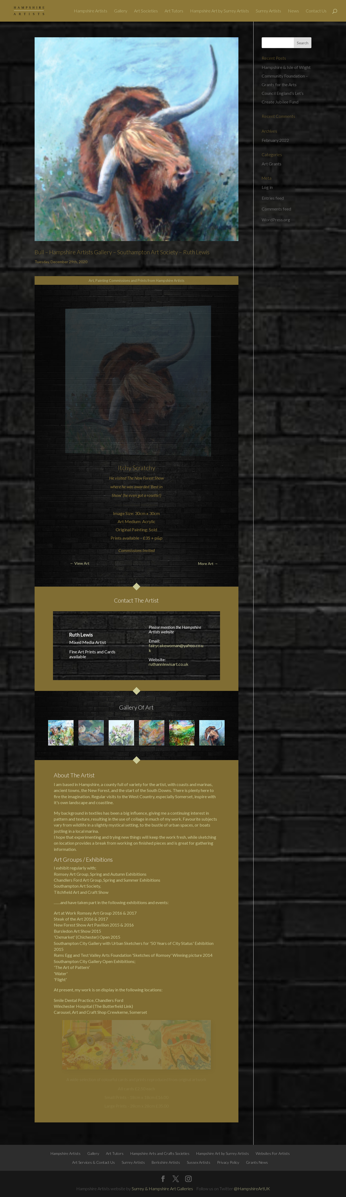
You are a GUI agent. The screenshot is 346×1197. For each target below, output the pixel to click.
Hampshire (89, 784)
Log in (267, 187)
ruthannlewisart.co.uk (168, 664)
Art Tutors (174, 11)
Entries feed (273, 197)
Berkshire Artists (166, 1162)
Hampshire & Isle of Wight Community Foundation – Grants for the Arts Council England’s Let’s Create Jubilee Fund (286, 84)
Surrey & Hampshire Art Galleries (162, 1188)
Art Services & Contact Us (93, 1162)
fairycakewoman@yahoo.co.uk (176, 648)
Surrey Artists (268, 11)
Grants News (257, 1162)
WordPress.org (276, 219)
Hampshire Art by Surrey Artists (219, 11)
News (293, 11)
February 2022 (275, 140)
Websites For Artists (273, 1153)
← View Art (79, 563)
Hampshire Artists (90, 11)
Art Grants (271, 163)
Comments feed (276, 208)
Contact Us (316, 11)
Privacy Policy (228, 1162)
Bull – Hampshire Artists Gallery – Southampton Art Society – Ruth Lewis (122, 252)
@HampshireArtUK (252, 1188)
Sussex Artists (198, 1162)
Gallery (120, 11)
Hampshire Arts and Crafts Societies (159, 1153)
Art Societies (146, 11)
